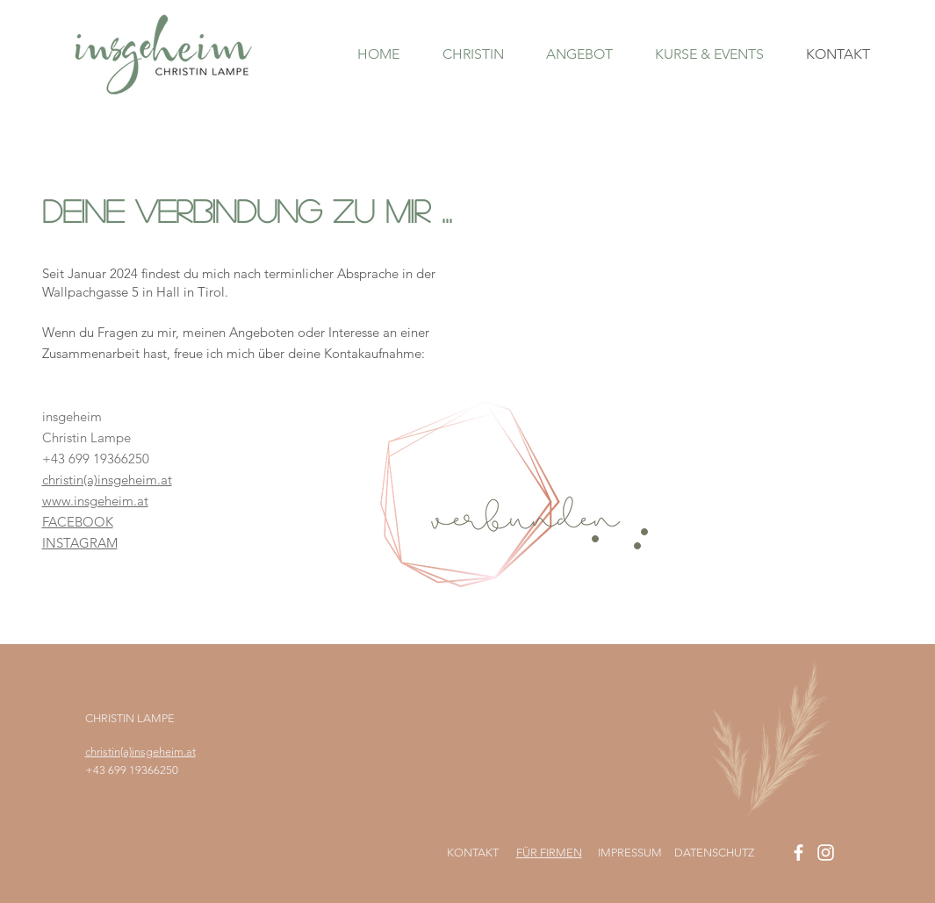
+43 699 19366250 (131, 770)
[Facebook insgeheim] (798, 853)
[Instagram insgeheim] (826, 853)
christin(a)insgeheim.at (140, 751)
